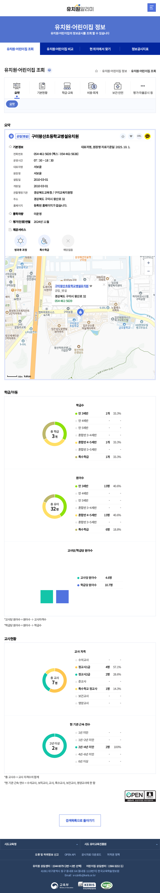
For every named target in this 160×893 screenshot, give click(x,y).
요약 (12, 104)
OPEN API (70, 854)
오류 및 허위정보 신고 (47, 854)
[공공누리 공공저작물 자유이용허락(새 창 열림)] (140, 800)
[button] (104, 285)
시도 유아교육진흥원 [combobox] (95, 844)
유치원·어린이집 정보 (114, 71)
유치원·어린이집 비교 (60, 49)
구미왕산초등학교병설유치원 (72, 286)
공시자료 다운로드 (91, 854)
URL (139, 136)
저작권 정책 (113, 854)
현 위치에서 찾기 (100, 49)
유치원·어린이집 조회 (20, 49)
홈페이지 (123, 136)
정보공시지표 (140, 49)
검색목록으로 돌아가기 (80, 820)
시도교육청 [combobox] (10, 844)
